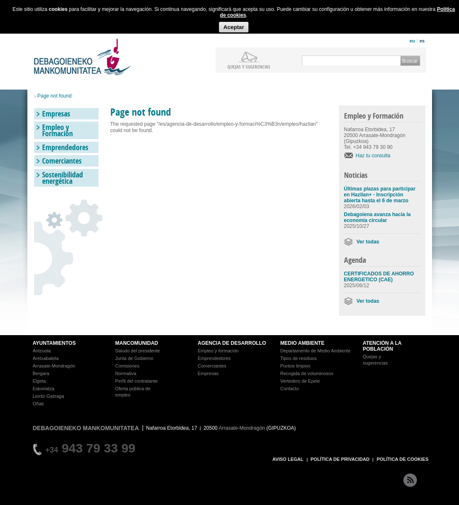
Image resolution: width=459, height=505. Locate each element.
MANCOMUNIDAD (136, 343)
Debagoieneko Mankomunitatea (82, 57)
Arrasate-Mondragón (54, 365)
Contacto (289, 388)
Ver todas (368, 242)
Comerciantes (62, 161)
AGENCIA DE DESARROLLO (232, 343)
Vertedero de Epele (300, 380)
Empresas (56, 113)
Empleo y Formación (57, 130)
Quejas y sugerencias (248, 66)
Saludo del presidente (137, 350)
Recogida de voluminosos (307, 373)
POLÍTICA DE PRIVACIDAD (340, 459)
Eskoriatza (43, 388)
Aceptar (233, 27)
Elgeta (39, 380)
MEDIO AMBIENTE (302, 343)
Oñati (38, 403)
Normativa (125, 373)
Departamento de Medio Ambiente (315, 350)
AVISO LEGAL (288, 459)
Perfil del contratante (136, 380)
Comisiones (127, 365)
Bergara (41, 373)
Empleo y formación (218, 350)
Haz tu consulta (373, 156)
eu (412, 40)
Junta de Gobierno (134, 358)
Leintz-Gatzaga (48, 396)
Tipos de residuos (298, 358)
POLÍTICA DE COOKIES (402, 459)
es (421, 40)
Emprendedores (65, 147)
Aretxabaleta (46, 358)
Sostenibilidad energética (62, 177)
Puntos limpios (295, 365)
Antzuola (42, 350)
